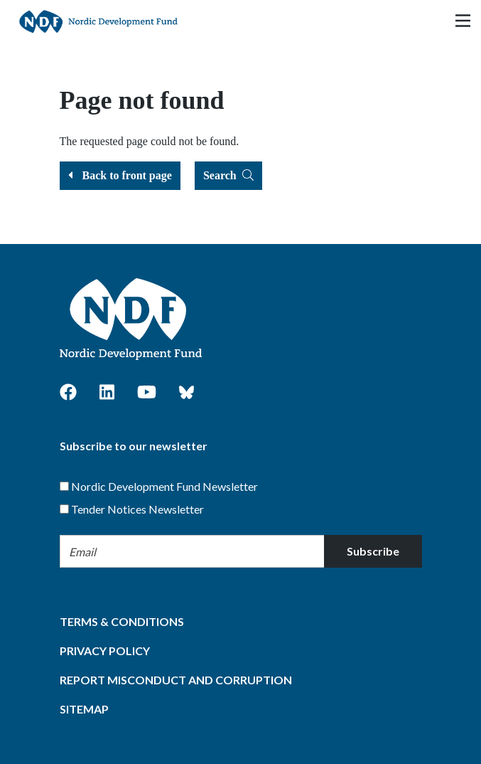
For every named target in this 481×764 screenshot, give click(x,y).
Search (228, 175)
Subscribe (373, 551)
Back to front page (120, 175)
